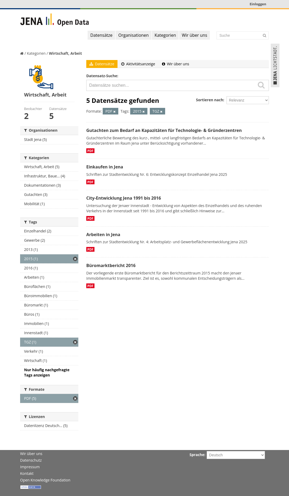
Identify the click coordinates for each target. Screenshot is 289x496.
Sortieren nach (209, 99)
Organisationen (133, 35)
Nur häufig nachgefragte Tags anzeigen (46, 372)
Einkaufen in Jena (104, 167)
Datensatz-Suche (101, 75)
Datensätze (101, 35)
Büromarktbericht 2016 (111, 265)
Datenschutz (31, 460)
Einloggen (258, 4)
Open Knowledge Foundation (45, 480)
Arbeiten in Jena (103, 234)
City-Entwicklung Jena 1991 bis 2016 (123, 198)
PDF (90, 151)
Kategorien (165, 35)
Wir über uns (194, 35)
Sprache (196, 454)
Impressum (30, 466)
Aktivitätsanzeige (138, 63)
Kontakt (27, 473)
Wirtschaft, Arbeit (65, 53)
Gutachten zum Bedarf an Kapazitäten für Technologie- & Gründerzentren (164, 130)
